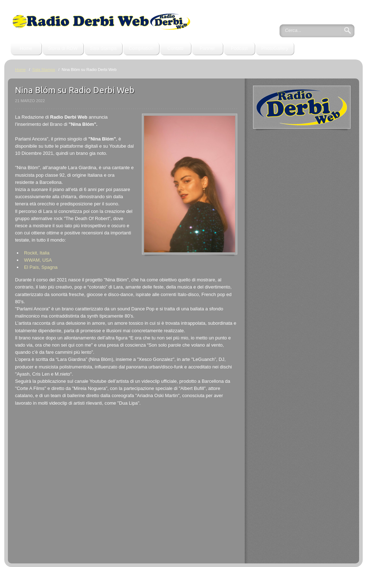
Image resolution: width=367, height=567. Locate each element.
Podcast (239, 48)
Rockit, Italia (36, 253)
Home (26, 48)
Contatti (175, 48)
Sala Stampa (103, 48)
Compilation (141, 48)
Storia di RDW (63, 48)
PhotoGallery (274, 48)
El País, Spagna (40, 267)
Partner (207, 48)
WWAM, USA (38, 260)
